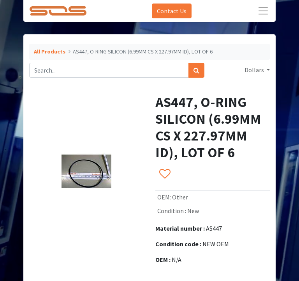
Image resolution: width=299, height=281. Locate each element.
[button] (164, 174)
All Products (49, 51)
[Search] (196, 70)
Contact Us (171, 11)
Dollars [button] (254, 70)
